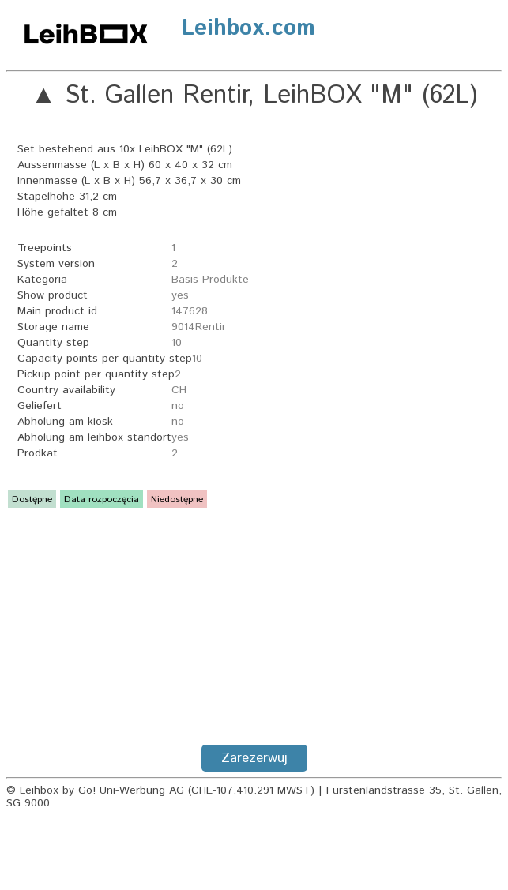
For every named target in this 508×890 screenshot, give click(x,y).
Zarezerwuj (254, 758)
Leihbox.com (248, 28)
